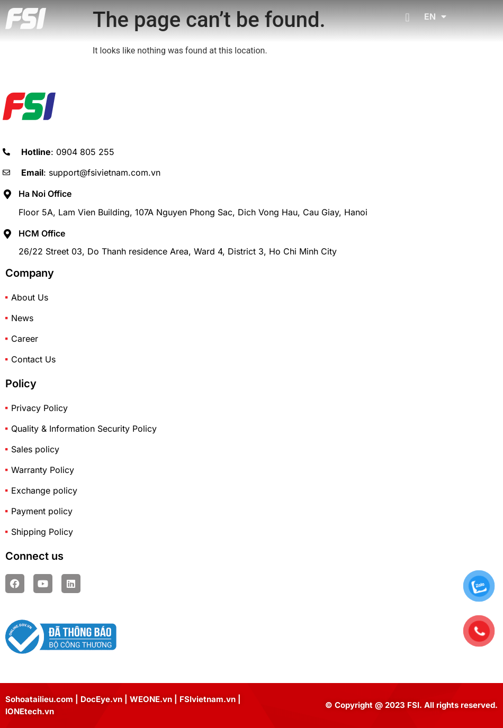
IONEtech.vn (29, 711)
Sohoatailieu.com (39, 699)
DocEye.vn (101, 699)
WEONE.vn (151, 699)
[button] (407, 12)
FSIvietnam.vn (207, 699)
